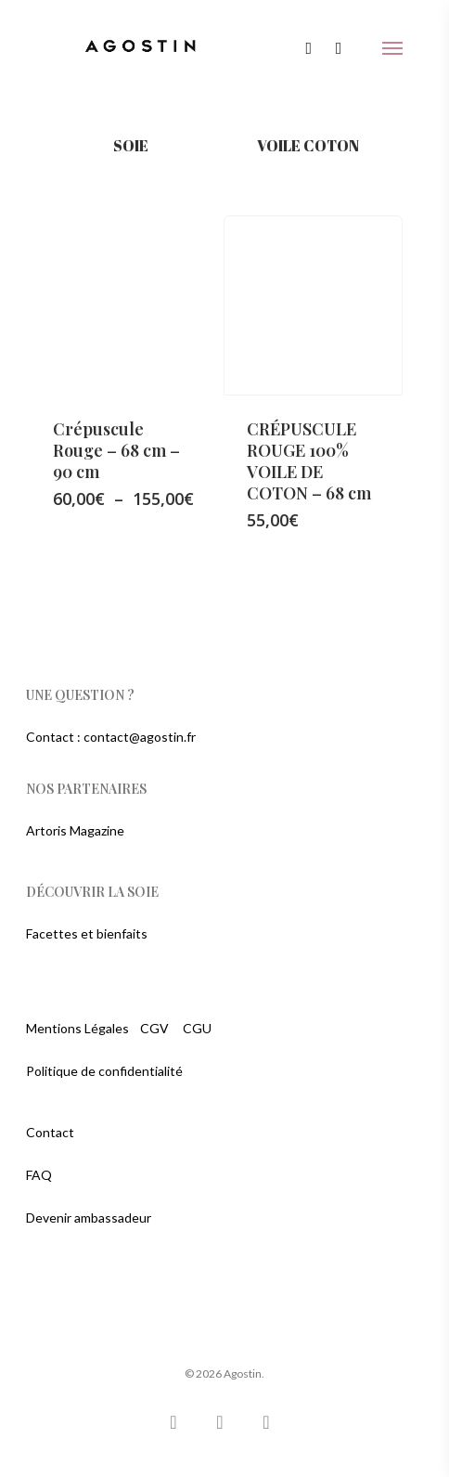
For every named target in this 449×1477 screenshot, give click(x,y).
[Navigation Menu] (392, 48)
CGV (154, 1028)
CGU (197, 1028)
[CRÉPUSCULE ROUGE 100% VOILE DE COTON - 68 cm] (314, 305)
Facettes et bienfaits (87, 933)
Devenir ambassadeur (88, 1217)
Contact (50, 1132)
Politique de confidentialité (104, 1071)
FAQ (39, 1175)
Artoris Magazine (75, 830)
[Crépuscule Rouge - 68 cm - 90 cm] (120, 305)
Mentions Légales (77, 1028)
